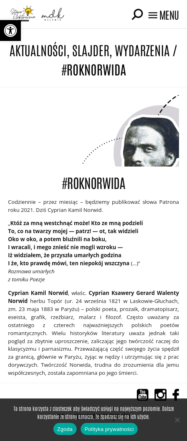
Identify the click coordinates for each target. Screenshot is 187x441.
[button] (10, 30)
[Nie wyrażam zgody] (177, 420)
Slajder (90, 49)
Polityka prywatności (109, 429)
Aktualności (38, 49)
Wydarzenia (142, 49)
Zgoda (65, 429)
